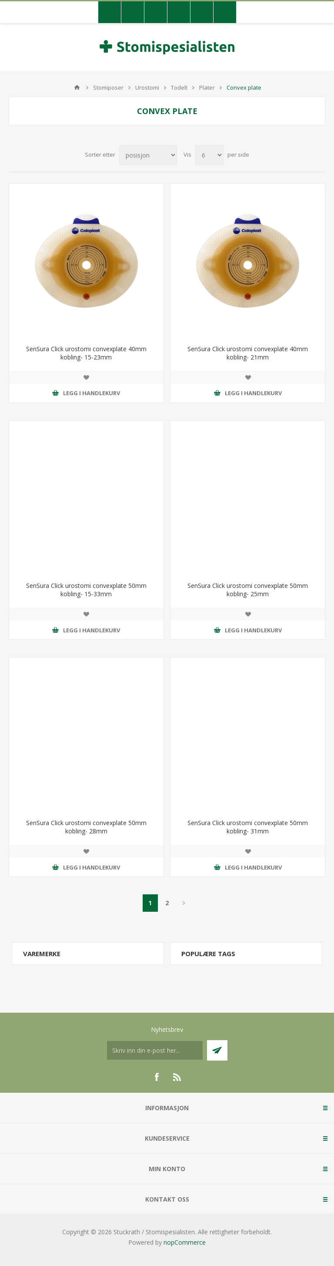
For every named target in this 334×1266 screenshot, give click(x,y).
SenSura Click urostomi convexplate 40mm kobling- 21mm (247, 353)
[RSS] (177, 1077)
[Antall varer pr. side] (209, 155)
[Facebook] (157, 1077)
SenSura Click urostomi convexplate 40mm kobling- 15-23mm (86, 353)
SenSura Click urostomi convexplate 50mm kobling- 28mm (86, 827)
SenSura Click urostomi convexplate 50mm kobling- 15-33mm (86, 589)
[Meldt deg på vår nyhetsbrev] (155, 1050)
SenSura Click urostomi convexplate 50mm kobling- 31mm (247, 827)
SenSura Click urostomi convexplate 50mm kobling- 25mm (247, 589)
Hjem (77, 87)
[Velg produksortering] (148, 155)
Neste (184, 903)
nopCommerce (185, 1242)
